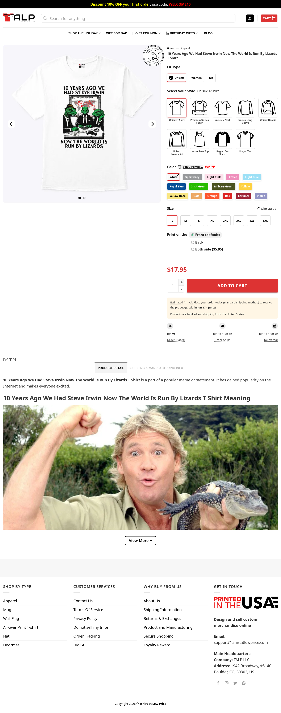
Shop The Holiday (84, 33)
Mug (7, 609)
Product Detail (111, 368)
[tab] (111, 367)
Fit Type (173, 67)
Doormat (11, 644)
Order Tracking (87, 636)
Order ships (222, 340)
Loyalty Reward (157, 644)
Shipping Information (163, 609)
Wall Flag (11, 618)
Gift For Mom (147, 33)
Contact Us (83, 600)
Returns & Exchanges (162, 618)
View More (138, 540)
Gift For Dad (118, 33)
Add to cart (232, 286)
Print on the (177, 234)
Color (185, 167)
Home (170, 48)
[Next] (152, 124)
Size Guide (268, 208)
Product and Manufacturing (168, 627)
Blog (208, 33)
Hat (6, 636)
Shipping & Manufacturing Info (156, 368)
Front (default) (205, 234)
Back (197, 242)
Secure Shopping (159, 636)
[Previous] (11, 124)
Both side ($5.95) (207, 249)
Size (221, 209)
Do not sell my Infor (91, 627)
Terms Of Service (88, 609)
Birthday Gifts (182, 33)
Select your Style (181, 91)
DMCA (79, 644)
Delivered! (271, 340)
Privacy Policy (85, 618)
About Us (152, 600)
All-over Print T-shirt (20, 627)
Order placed (176, 340)
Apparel (185, 48)
